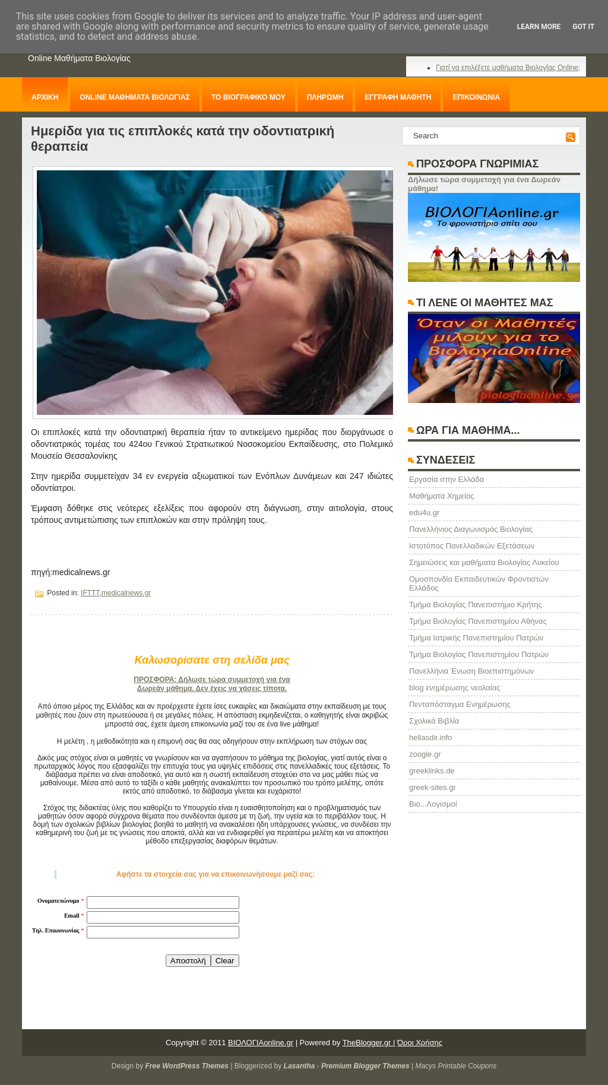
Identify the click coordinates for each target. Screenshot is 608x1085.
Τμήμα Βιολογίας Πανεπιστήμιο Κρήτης (475, 604)
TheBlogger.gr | (369, 1042)
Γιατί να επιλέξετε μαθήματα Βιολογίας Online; (508, 68)
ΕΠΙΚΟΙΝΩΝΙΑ (476, 97)
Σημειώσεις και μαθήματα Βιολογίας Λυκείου (484, 562)
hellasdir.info (430, 737)
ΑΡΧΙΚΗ (44, 97)
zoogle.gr (425, 754)
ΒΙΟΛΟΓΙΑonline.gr (260, 1042)
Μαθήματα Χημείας (441, 495)
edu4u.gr (424, 512)
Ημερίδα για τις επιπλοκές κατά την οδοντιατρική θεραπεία (182, 138)
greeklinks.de (432, 770)
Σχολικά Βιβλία (434, 720)
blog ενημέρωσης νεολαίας (454, 687)
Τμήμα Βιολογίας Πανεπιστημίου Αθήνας (478, 621)
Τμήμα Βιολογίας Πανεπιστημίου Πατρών (479, 654)
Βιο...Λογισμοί (433, 804)
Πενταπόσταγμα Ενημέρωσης (460, 704)
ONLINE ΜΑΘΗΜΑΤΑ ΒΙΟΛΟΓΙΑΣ (135, 97)
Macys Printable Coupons (455, 1066)
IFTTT (90, 593)
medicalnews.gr (126, 593)
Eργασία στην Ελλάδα (446, 479)
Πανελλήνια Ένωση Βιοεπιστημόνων (471, 671)
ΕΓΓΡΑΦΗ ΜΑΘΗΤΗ (398, 97)
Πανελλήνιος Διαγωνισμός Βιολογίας (471, 529)
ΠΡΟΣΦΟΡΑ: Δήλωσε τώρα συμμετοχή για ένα (212, 679)
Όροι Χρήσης (419, 1042)
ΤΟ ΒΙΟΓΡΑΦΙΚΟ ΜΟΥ (248, 97)
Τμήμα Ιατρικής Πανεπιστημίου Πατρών (476, 637)
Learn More (539, 27)
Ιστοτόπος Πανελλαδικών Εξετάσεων (471, 545)
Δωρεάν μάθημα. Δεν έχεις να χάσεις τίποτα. (212, 688)
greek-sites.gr (432, 787)
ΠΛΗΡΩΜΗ (325, 97)
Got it (583, 27)
